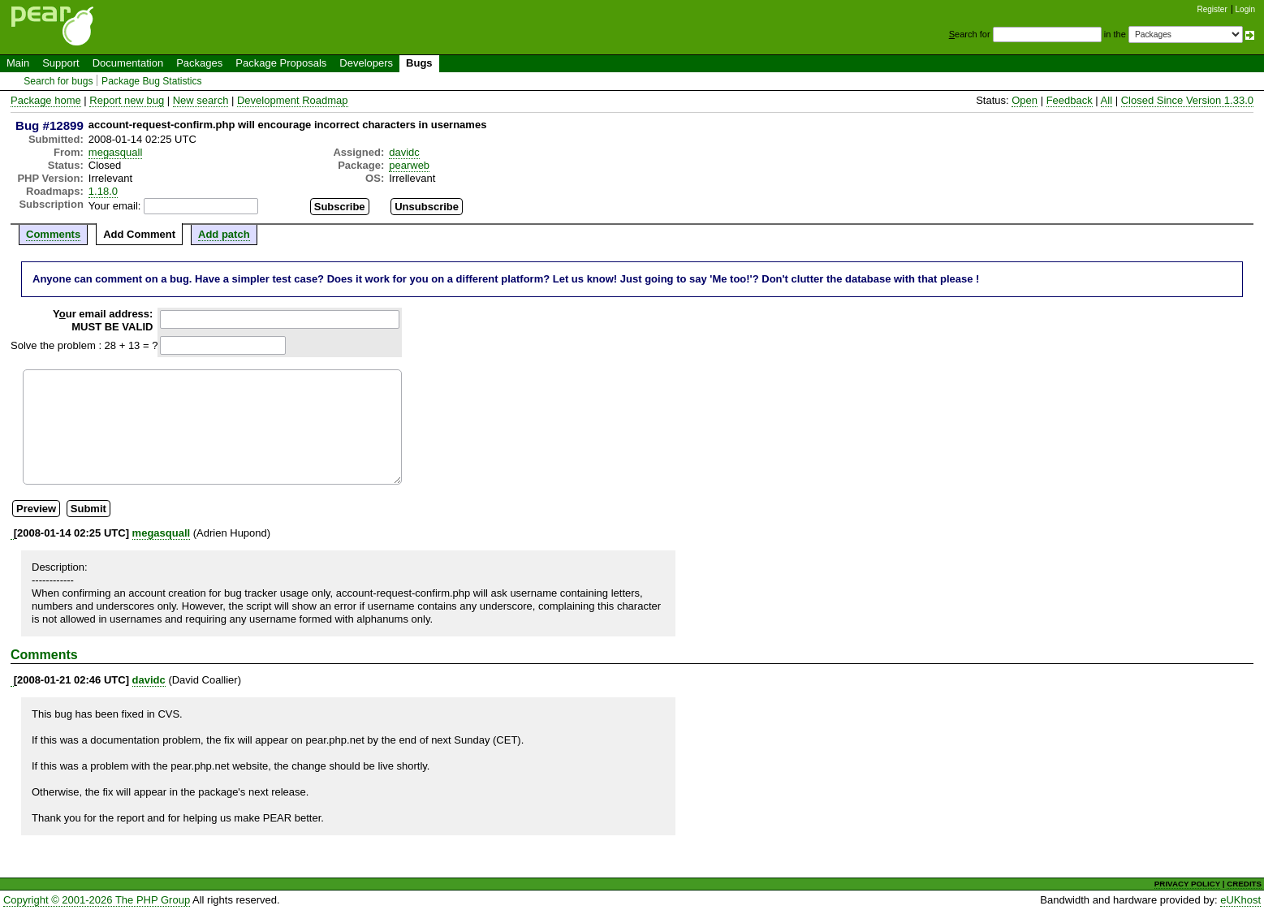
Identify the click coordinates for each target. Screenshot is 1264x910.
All (1106, 100)
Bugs (419, 63)
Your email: (114, 206)
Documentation (128, 63)
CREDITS (1244, 883)
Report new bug (126, 100)
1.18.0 (103, 191)
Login (1245, 9)
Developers (366, 63)
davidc (404, 152)
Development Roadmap (292, 100)
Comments (53, 234)
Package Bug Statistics (151, 81)
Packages (199, 63)
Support (61, 63)
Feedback (1069, 100)
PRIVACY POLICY (1187, 883)
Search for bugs (58, 81)
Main (17, 63)
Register (1212, 9)
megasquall (115, 152)
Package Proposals (280, 63)
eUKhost (1240, 900)
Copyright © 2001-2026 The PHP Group (96, 900)
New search (201, 100)
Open (1025, 100)
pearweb (409, 165)
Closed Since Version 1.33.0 (1187, 100)
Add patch (224, 234)
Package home (46, 100)
